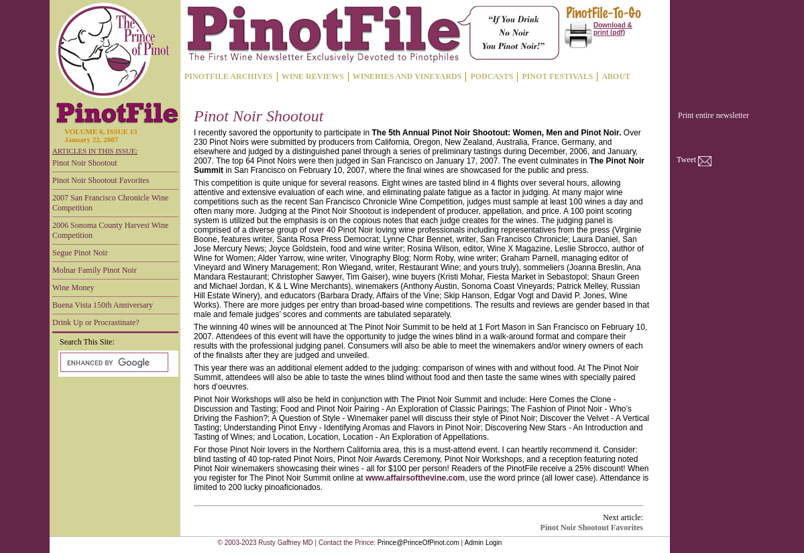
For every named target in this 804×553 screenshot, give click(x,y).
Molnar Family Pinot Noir (94, 270)
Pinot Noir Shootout (84, 163)
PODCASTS (491, 76)
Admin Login (483, 542)
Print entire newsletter (713, 115)
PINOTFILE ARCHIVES (228, 76)
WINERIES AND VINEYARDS (407, 76)
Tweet (686, 159)
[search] (113, 363)
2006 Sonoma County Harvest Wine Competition (110, 230)
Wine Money (73, 287)
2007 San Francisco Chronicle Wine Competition (110, 202)
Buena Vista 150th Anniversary (102, 305)
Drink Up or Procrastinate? (95, 322)
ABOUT (615, 76)
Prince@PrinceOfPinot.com (418, 542)
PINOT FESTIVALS (557, 76)
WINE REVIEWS (313, 76)
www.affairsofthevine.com (415, 478)
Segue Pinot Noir (80, 252)
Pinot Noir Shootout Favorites (100, 180)
